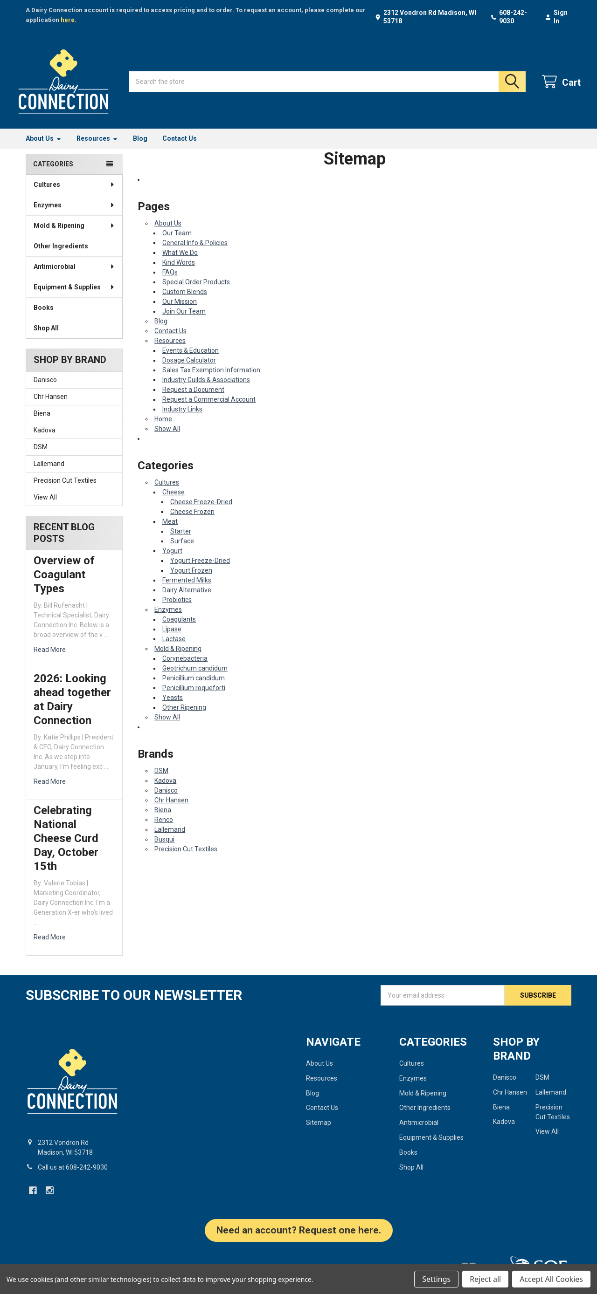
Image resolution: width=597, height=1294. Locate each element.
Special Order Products (196, 291)
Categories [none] (53, 173)
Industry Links (182, 418)
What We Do (180, 262)
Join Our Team (184, 320)
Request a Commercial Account (209, 408)
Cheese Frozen (192, 521)
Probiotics (177, 609)
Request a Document (193, 399)
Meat (170, 530)
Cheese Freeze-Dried (201, 511)
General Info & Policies (195, 252)
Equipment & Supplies (74, 296)
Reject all (485, 1279)
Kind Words (178, 271)
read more (50, 659)
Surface (182, 550)
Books (44, 317)
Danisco (45, 389)
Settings (436, 1279)
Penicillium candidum (193, 687)
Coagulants (179, 628)
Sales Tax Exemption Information (211, 379)
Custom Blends (184, 301)
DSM (41, 456)
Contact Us (179, 147)
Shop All (46, 337)
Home (163, 428)
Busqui (164, 848)
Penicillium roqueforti (193, 697)
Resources (97, 147)
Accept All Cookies (551, 1279)
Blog (140, 147)
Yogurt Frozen (191, 579)
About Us (44, 147)
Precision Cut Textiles (65, 489)
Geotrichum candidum (195, 677)
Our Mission (179, 311)
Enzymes (74, 214)
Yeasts (172, 707)
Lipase (171, 638)
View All (45, 506)
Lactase (174, 648)
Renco (163, 829)
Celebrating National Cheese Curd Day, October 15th (66, 847)
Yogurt (172, 560)
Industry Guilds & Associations (206, 389)
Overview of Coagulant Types (64, 583)
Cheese (173, 501)
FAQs (170, 281)
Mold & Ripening (74, 235)
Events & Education (190, 359)
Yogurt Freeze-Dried (200, 570)
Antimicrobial (74, 276)
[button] (299, 1244)
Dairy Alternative (186, 599)
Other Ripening (184, 716)
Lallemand (49, 473)
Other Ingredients (61, 255)
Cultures (74, 194)
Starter (180, 540)
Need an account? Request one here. (298, 1239)
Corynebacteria (185, 667)
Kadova (45, 439)
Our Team (177, 242)
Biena (42, 422)
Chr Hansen (51, 406)
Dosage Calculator (189, 369)
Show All (167, 438)
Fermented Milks (186, 589)
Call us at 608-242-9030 (73, 1176)
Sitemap (318, 1132)
